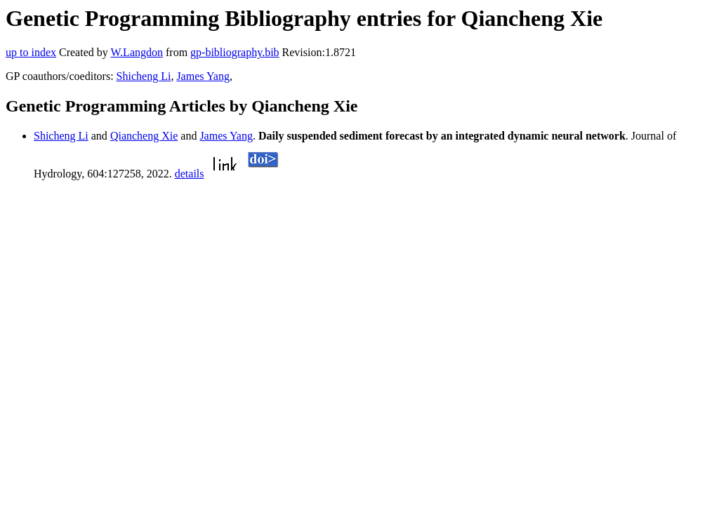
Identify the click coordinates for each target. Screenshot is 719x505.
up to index (31, 52)
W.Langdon (136, 52)
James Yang (203, 76)
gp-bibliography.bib (234, 52)
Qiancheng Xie (144, 136)
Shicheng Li (144, 76)
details (189, 174)
